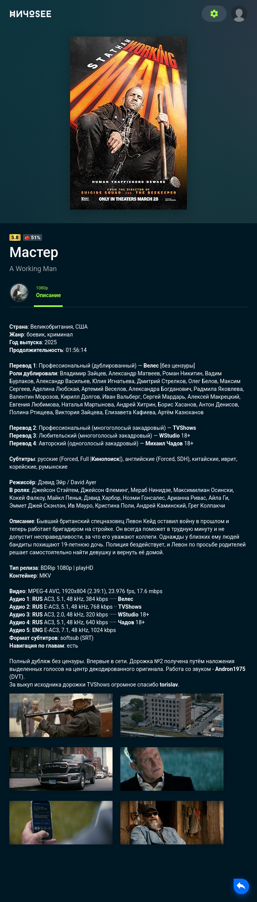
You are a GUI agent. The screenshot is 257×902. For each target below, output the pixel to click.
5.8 (15, 237)
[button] (239, 13)
